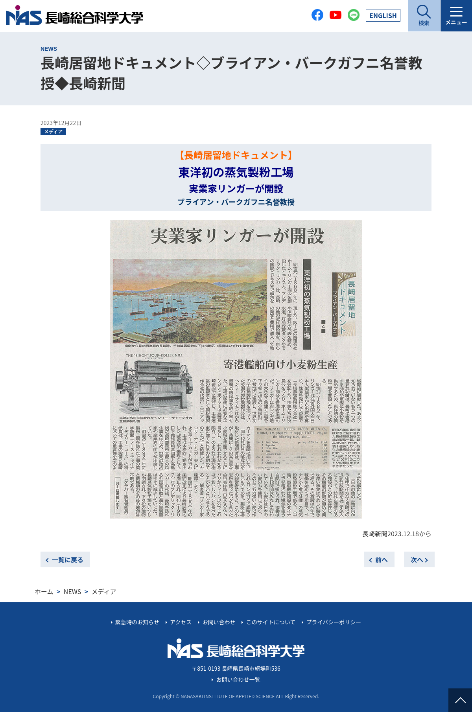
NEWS (72, 591)
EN (383, 15)
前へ (381, 559)
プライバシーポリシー (333, 622)
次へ (417, 559)
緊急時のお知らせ (137, 622)
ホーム (44, 591)
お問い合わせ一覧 (238, 679)
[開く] (424, 15)
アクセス (181, 622)
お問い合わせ (218, 622)
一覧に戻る (67, 559)
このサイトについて (271, 622)
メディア (53, 131)
